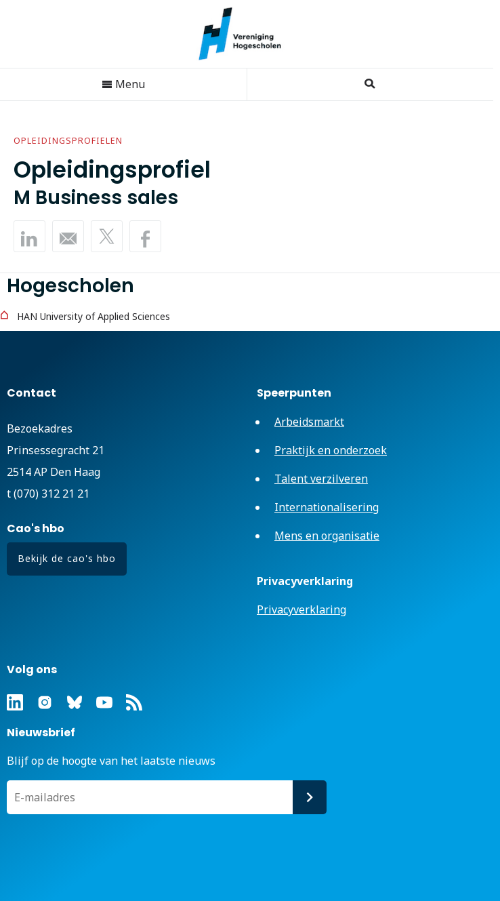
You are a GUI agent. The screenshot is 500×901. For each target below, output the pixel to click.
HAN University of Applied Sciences (93, 316)
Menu (123, 84)
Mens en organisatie (326, 535)
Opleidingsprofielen (68, 140)
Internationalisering (326, 507)
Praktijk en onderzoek (330, 450)
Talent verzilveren (321, 478)
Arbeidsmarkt (309, 421)
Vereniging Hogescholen (246, 34)
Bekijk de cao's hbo (67, 558)
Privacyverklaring (301, 609)
